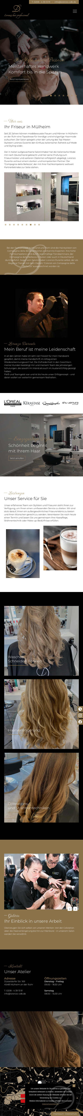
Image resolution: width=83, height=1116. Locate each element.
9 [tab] (39, 225)
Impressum (58, 1114)
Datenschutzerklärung (50, 1104)
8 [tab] (76, 96)
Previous (70, 909)
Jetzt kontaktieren (19, 79)
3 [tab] (55, 96)
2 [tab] (51, 96)
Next (75, 909)
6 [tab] (68, 96)
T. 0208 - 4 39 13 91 (41, 2)
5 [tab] (64, 96)
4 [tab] (60, 96)
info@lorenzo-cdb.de (65, 2)
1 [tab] (47, 96)
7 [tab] (72, 96)
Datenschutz (71, 1114)
